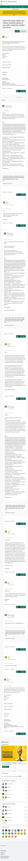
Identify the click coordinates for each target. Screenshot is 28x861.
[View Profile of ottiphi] (6, 36)
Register (11, 6)
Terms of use (3, 852)
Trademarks (2, 854)
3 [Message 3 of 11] (6, 222)
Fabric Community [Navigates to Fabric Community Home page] (12, 1)
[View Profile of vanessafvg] (7, 105)
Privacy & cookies (3, 850)
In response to (9, 204)
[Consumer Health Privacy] (14, 857)
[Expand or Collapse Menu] (1, 4)
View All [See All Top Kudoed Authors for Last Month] (4, 799)
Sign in (15, 6)
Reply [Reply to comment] (23, 194)
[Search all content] (19, 9)
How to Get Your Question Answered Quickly (10, 776)
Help (19, 6)
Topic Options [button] (23, 31)
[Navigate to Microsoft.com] (4, 1)
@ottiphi (3, 112)
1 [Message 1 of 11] (5, 88)
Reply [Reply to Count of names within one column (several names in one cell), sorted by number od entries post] (23, 91)
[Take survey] (5, 767)
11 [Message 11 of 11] (8, 604)
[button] (17, 31)
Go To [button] (23, 6)
